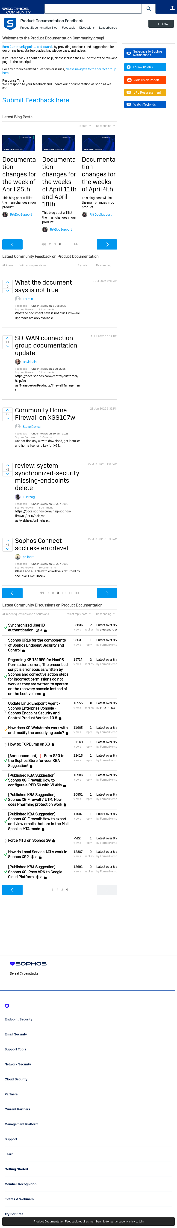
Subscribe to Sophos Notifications (144, 53)
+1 (36, 857)
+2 (41, 630)
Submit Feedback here (35, 100)
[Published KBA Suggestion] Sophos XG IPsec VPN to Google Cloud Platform (35, 872)
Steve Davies (32, 427)
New (164, 24)
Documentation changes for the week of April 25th (19, 174)
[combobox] (93, 8)
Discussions (86, 28)
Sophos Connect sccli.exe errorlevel (41, 544)
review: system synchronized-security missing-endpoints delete (47, 476)
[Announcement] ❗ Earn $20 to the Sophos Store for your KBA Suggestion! (36, 760)
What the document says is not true (43, 286)
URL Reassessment (144, 92)
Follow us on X (140, 67)
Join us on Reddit (143, 80)
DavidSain (30, 362)
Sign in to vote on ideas (7, 282)
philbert (28, 557)
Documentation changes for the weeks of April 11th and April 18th (59, 181)
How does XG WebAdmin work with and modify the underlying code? (38, 730)
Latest (106, 625)
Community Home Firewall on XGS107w (45, 414)
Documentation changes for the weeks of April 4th (99, 174)
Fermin (28, 299)
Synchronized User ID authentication (26, 628)
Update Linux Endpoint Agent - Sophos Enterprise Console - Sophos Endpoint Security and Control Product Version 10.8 (34, 710)
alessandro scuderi (112, 629)
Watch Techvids (141, 104)
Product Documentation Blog (38, 28)
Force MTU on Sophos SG (29, 840)
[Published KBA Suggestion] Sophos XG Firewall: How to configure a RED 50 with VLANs (35, 780)
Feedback (68, 28)
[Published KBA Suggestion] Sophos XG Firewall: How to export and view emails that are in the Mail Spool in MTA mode (38, 821)
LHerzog (29, 497)
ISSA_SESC (107, 708)
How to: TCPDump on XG (29, 744)
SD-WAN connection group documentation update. (46, 345)
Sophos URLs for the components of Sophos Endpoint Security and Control (37, 645)
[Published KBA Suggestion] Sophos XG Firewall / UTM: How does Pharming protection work (35, 799)
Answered (5, 627)
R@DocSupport (21, 214)
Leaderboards (108, 28)
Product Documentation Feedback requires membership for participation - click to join (89, 1221)
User (172, 8)
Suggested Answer (5, 729)
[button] (149, 8)
